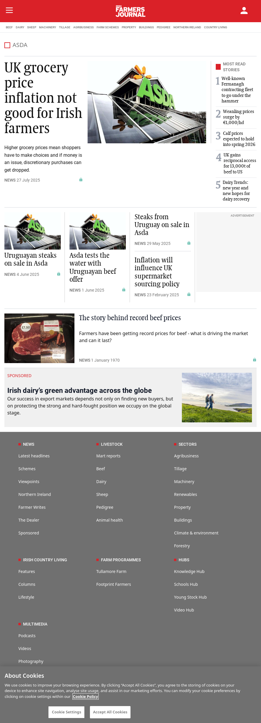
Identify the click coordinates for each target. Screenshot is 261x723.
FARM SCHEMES (108, 27)
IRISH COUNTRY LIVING (42, 560)
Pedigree (105, 507)
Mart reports (108, 456)
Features (26, 571)
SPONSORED (19, 375)
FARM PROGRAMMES (118, 560)
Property (182, 507)
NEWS (9, 180)
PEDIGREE (163, 27)
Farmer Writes (32, 507)
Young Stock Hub (190, 597)
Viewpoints (28, 481)
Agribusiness (186, 456)
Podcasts (27, 635)
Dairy (101, 481)
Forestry (182, 545)
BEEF (9, 27)
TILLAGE (64, 27)
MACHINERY (47, 27)
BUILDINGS (146, 27)
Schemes (27, 468)
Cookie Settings (66, 712)
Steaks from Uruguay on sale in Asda (162, 225)
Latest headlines (34, 456)
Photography (30, 661)
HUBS (181, 560)
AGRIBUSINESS (83, 27)
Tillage (180, 468)
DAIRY (20, 27)
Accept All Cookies (110, 712)
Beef (100, 468)
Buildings (183, 520)
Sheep (102, 494)
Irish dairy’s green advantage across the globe (79, 390)
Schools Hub (186, 584)
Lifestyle (26, 597)
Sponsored (28, 533)
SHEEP (31, 27)
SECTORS (185, 444)
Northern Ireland (34, 494)
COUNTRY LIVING (215, 27)
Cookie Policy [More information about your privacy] (85, 696)
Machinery (184, 481)
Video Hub (184, 610)
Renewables (185, 494)
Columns (26, 584)
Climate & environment (196, 533)
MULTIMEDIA (32, 624)
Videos (24, 648)
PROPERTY (129, 27)
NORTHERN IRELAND (187, 27)
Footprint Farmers (113, 584)
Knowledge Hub (189, 571)
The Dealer (28, 520)
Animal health (109, 520)
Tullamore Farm (111, 571)
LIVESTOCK (109, 444)
